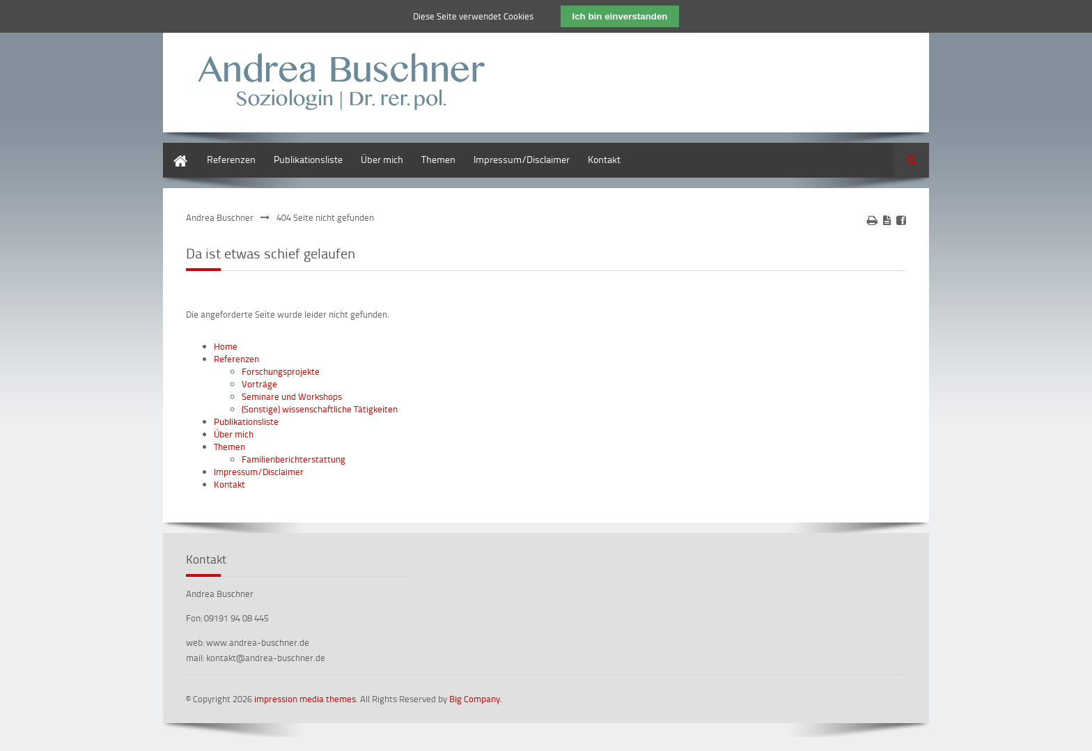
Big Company (474, 698)
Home (175, 149)
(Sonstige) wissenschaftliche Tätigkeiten (320, 409)
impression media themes (305, 698)
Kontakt (604, 159)
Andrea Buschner (220, 217)
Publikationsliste (308, 159)
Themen (438, 159)
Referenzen (231, 159)
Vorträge (259, 384)
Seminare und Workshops (292, 396)
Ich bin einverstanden (619, 16)
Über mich (382, 159)
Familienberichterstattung (293, 459)
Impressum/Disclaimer (522, 159)
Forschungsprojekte (281, 371)
